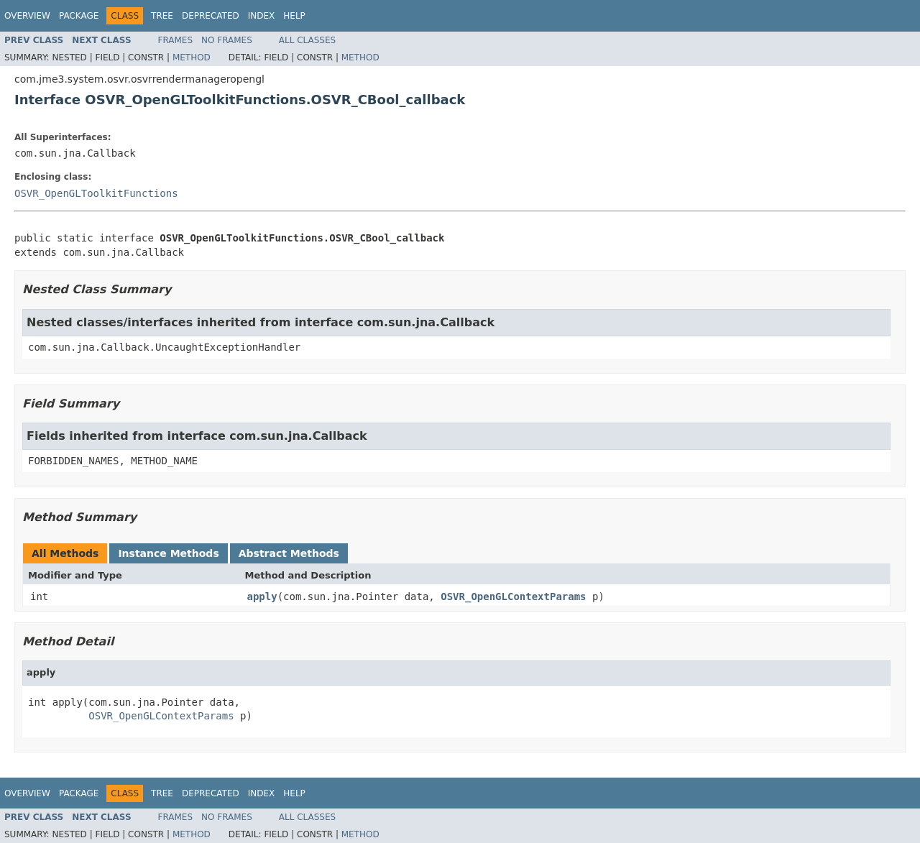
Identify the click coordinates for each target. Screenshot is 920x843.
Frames (175, 40)
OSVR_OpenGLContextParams (513, 596)
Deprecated (210, 16)
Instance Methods (168, 553)
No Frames (226, 40)
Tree (162, 16)
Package (78, 16)
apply (262, 596)
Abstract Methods (289, 553)
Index (261, 16)
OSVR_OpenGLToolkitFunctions (96, 193)
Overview (27, 16)
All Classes (307, 40)
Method (191, 57)
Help (294, 16)
